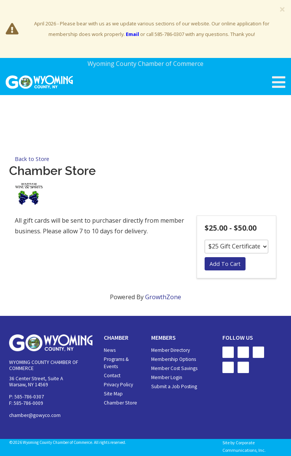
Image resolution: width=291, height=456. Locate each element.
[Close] (282, 9)
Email (132, 34)
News (110, 350)
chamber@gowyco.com (35, 415)
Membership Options (173, 359)
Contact (112, 375)
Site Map (113, 393)
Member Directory (170, 350)
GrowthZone (163, 297)
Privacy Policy (118, 384)
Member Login (166, 377)
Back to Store (32, 158)
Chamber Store (120, 403)
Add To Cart (225, 263)
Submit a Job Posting (174, 386)
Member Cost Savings (174, 368)
